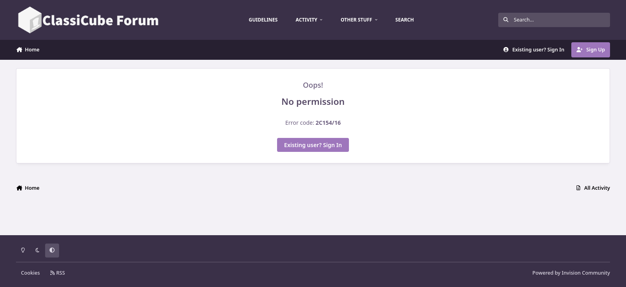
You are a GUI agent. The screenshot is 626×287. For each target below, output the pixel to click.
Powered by (571, 272)
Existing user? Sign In (313, 145)
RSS (57, 272)
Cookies (30, 272)
